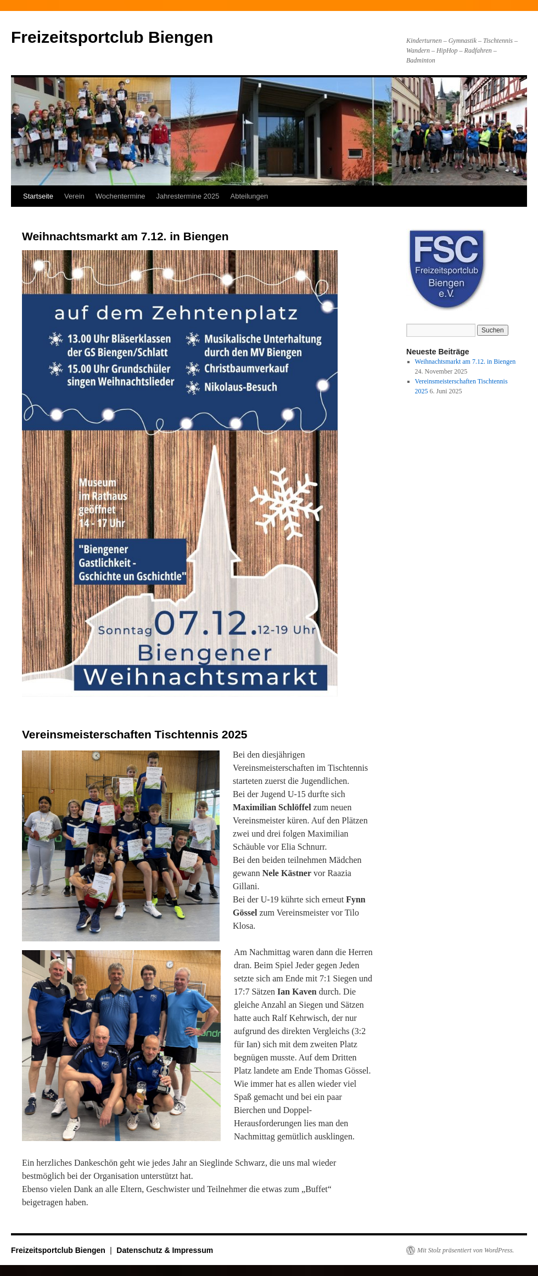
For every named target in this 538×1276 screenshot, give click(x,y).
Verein (74, 196)
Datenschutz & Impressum (164, 1250)
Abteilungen (249, 196)
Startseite (38, 196)
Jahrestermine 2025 (188, 196)
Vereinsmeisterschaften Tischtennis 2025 (134, 734)
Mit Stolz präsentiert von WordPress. (465, 1250)
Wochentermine (120, 196)
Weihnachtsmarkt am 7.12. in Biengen (125, 236)
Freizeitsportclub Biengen (112, 37)
